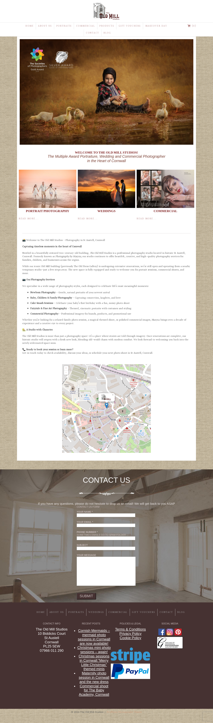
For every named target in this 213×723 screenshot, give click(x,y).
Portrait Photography (47, 211)
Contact (92, 33)
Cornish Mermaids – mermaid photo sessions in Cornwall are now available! (94, 637)
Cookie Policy (130, 638)
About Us (45, 26)
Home (29, 26)
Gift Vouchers (130, 26)
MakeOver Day (156, 26)
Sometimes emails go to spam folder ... (106, 535)
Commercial (85, 26)
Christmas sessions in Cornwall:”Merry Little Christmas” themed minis (94, 662)
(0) (191, 26)
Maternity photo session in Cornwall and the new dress (94, 677)
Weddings (106, 211)
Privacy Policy (130, 634)
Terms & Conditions (130, 629)
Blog (107, 33)
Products (106, 26)
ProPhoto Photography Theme (124, 712)
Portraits (64, 26)
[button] (106, 405)
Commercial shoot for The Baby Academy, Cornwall (94, 690)
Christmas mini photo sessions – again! (94, 650)
